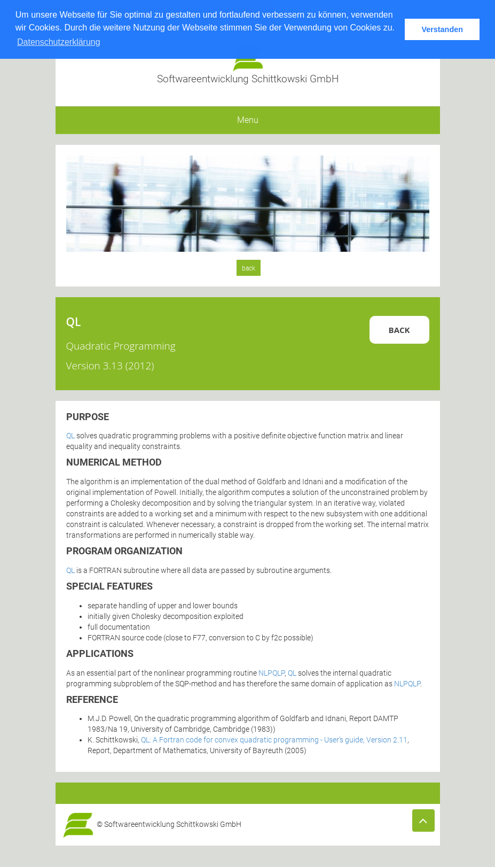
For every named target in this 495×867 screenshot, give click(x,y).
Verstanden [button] (442, 29)
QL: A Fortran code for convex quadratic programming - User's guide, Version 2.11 (274, 740)
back (248, 268)
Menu (247, 120)
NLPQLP (271, 673)
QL (70, 435)
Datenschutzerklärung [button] (58, 42)
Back (399, 329)
